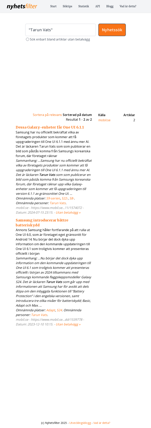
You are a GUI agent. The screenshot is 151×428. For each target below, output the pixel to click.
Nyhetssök (112, 29)
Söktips (67, 6)
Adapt (50, 310)
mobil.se (104, 120)
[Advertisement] (75, 77)
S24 (59, 310)
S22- (65, 198)
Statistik (83, 6)
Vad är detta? (128, 6)
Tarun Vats (58, 203)
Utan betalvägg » (68, 212)
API (97, 6)
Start (53, 6)
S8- (71, 198)
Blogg (109, 6)
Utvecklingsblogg (80, 423)
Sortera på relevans (47, 115)
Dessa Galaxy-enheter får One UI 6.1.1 (50, 127)
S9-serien (53, 198)
